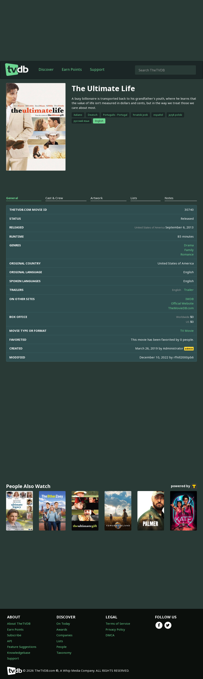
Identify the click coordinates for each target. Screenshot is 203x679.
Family (189, 250)
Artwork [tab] (97, 198)
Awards (61, 629)
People (61, 647)
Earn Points (72, 69)
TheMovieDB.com (181, 308)
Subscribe (14, 635)
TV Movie (187, 331)
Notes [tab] (169, 198)
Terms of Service (118, 623)
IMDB (190, 299)
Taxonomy (63, 653)
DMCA (110, 635)
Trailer (189, 290)
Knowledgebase (18, 653)
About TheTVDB (18, 623)
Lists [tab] (134, 198)
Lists (59, 641)
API (9, 641)
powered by (184, 486)
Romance (187, 254)
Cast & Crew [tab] (54, 198)
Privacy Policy (115, 629)
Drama (189, 245)
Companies (64, 635)
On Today (63, 623)
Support (97, 69)
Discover (46, 69)
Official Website (182, 303)
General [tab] (12, 198)
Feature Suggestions (21, 647)
